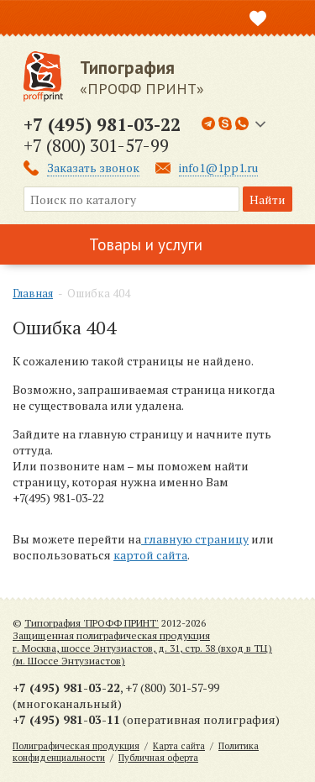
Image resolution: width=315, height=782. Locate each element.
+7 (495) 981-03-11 (66, 719)
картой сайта (150, 555)
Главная (33, 293)
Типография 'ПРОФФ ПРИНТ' (91, 623)
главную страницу (195, 539)
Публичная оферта (158, 758)
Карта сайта (179, 746)
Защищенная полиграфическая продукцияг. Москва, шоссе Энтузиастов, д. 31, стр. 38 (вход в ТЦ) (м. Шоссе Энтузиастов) (142, 648)
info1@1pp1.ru (218, 168)
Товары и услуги (145, 244)
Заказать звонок (93, 168)
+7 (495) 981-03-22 (102, 124)
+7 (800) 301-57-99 (96, 145)
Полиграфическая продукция (76, 746)
